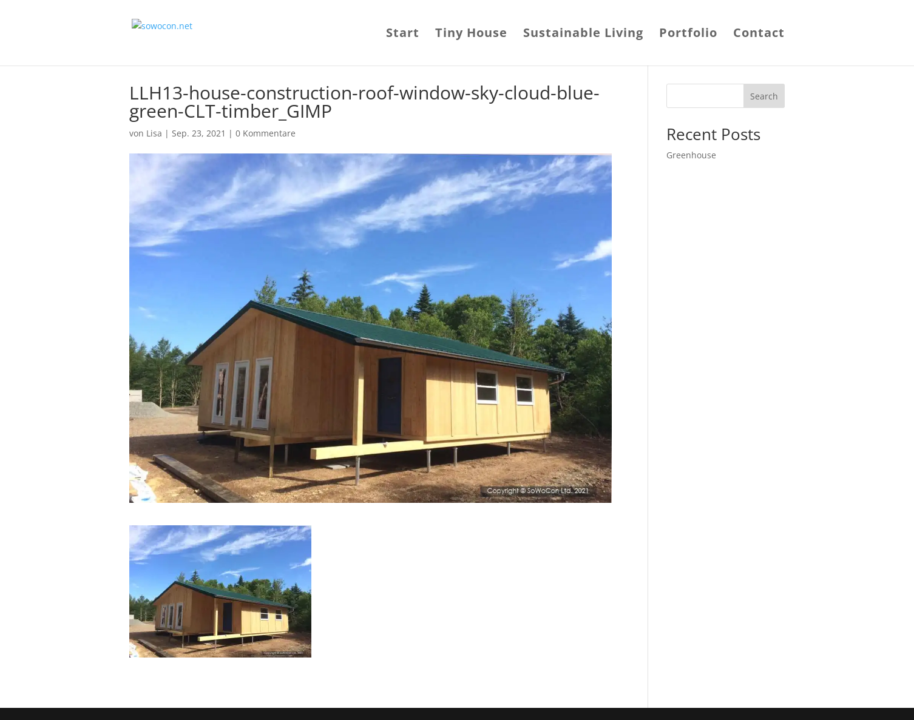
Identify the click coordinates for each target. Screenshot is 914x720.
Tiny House (471, 35)
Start (402, 35)
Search (764, 96)
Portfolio (688, 35)
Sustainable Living (583, 35)
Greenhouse (691, 155)
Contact (759, 35)
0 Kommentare (265, 133)
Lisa (154, 133)
